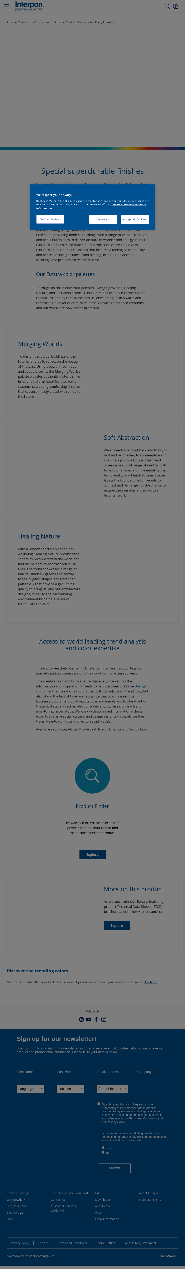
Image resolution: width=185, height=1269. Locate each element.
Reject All (103, 219)
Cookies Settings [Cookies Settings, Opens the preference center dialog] (50, 219)
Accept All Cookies (134, 219)
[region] (92, 207)
